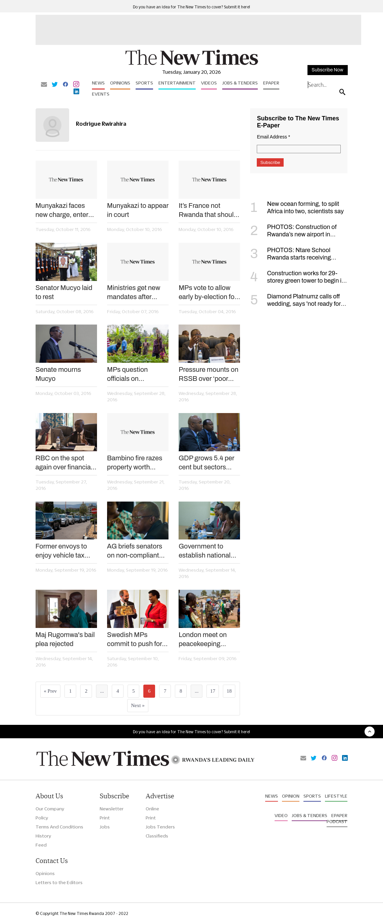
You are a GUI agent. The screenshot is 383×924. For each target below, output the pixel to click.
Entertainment (177, 82)
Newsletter (112, 808)
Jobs (105, 826)
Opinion (290, 796)
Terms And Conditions (59, 826)
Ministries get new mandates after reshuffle (133, 292)
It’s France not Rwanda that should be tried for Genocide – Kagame (209, 210)
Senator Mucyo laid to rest (64, 292)
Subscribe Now (327, 69)
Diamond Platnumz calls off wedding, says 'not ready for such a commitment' (295, 303)
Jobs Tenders (160, 826)
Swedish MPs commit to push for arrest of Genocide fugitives (134, 639)
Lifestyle (336, 796)
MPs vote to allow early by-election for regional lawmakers (208, 292)
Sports (144, 82)
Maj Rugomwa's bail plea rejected (65, 639)
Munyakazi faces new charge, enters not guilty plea (64, 210)
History (43, 836)
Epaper (271, 82)
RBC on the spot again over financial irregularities (64, 463)
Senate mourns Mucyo (58, 374)
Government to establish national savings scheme (205, 551)
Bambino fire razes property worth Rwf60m (134, 463)
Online (152, 808)
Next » (137, 705)
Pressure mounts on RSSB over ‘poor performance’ (208, 374)
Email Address (273, 136)
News (98, 82)
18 (229, 691)
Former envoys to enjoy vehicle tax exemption (61, 551)
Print (105, 817)
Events (100, 94)
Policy (42, 817)
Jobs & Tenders (240, 82)
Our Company (50, 808)
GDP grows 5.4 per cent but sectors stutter (206, 463)
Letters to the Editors (59, 882)
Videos (209, 82)
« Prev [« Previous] (50, 691)
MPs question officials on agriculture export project (133, 374)
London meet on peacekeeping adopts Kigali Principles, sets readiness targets (204, 639)
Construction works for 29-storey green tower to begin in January (297, 280)
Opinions (120, 82)
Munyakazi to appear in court (138, 210)
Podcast (337, 821)
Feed (41, 845)
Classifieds (157, 836)
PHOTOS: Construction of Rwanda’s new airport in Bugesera (293, 234)
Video (281, 815)
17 (212, 691)
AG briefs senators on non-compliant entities (134, 551)
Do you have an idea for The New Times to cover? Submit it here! (191, 7)
